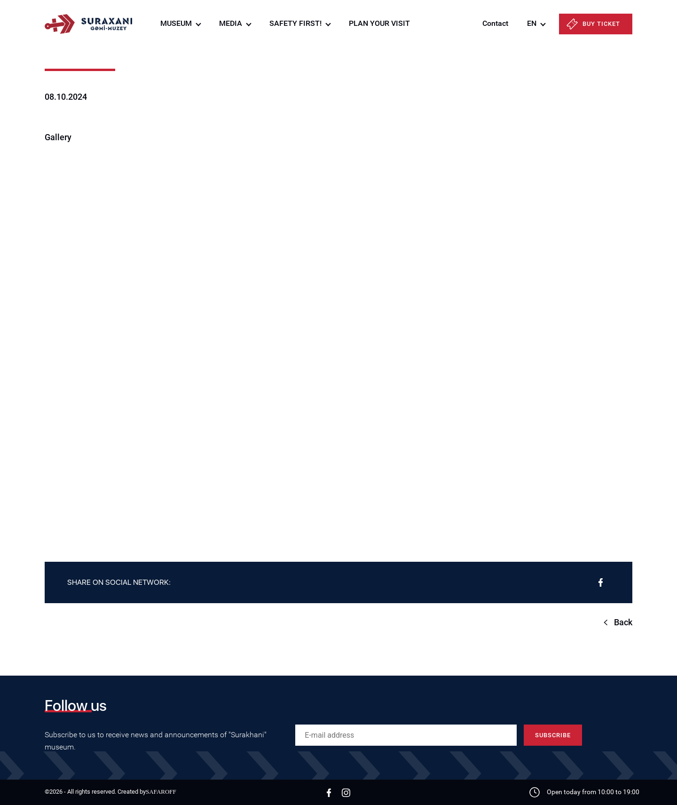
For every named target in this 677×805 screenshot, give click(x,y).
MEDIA (230, 23)
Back (623, 622)
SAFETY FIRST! (295, 23)
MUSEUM (176, 23)
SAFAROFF (161, 791)
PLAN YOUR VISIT (379, 23)
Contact (495, 23)
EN (531, 23)
